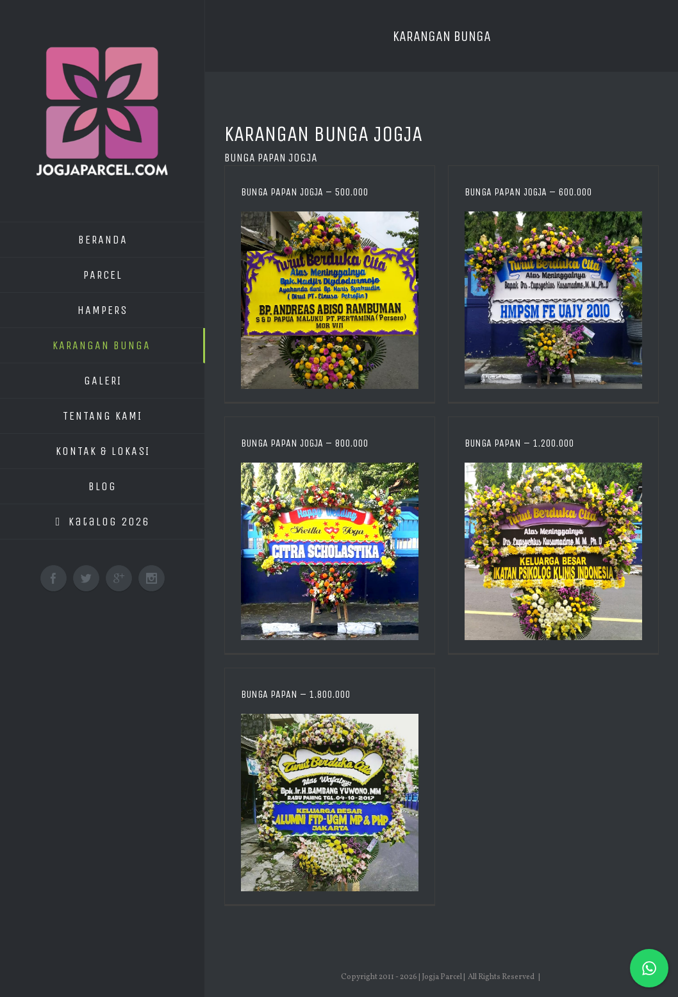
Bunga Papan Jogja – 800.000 (304, 443)
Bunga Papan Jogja (270, 158)
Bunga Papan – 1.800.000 (295, 694)
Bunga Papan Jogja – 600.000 (528, 192)
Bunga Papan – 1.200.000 (519, 443)
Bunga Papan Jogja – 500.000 (304, 192)
